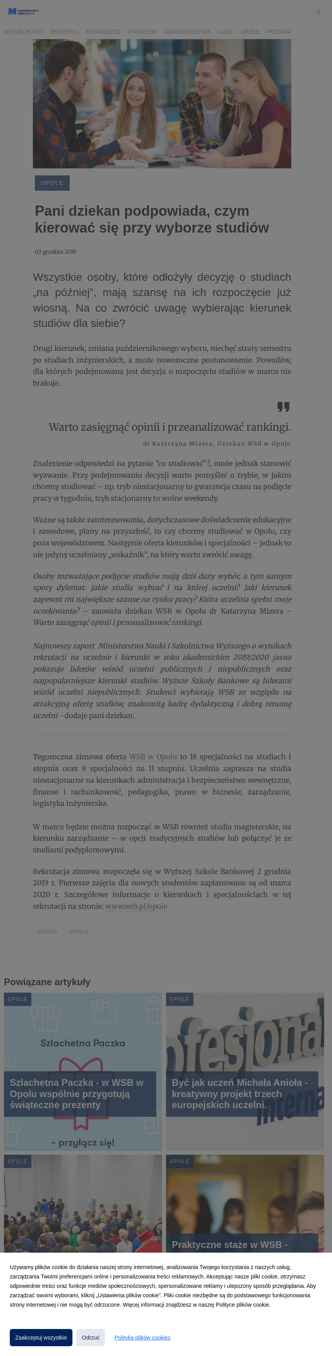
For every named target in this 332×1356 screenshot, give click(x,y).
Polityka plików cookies (142, 1337)
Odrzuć (90, 1337)
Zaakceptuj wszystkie (41, 1337)
